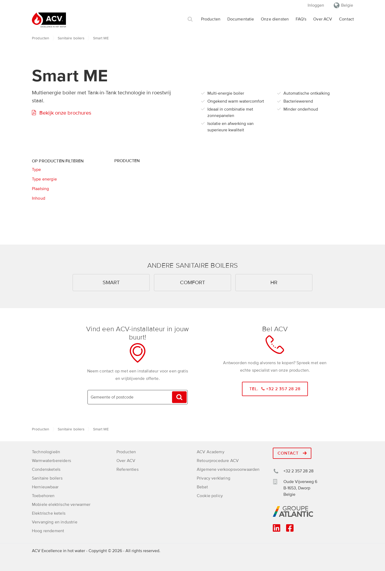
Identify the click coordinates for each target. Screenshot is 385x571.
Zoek (190, 19)
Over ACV (322, 19)
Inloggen (316, 5)
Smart (111, 282)
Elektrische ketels (48, 513)
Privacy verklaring (213, 478)
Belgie (347, 5)
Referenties (127, 469)
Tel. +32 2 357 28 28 (275, 389)
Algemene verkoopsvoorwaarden (228, 469)
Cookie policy (210, 495)
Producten (210, 19)
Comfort (192, 282)
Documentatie (240, 19)
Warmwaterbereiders (51, 460)
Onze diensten (275, 19)
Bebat (202, 487)
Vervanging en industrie (54, 522)
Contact (346, 19)
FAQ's (301, 19)
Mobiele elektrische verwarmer (61, 504)
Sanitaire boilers (71, 38)
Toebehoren (43, 495)
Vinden (179, 397)
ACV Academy (210, 452)
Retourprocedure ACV (218, 460)
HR (273, 282)
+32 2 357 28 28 (298, 471)
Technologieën (46, 452)
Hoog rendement (48, 531)
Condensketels (46, 469)
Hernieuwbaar (45, 487)
